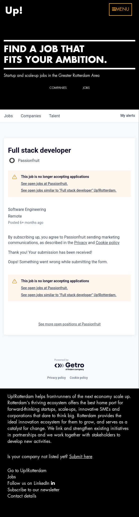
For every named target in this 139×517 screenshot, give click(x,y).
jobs (8, 116)
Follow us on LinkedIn (31, 483)
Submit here (80, 456)
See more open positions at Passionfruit (69, 324)
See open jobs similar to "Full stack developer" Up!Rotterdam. (68, 190)
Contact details (22, 496)
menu (120, 9)
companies (31, 116)
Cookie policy (79, 378)
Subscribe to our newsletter (34, 490)
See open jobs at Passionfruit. (44, 184)
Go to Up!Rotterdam (27, 470)
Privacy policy (56, 378)
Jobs (12, 477)
